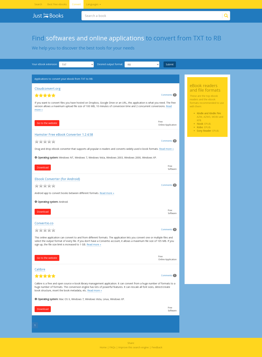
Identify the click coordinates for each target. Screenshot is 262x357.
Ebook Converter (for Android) (57, 179)
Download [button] (43, 167)
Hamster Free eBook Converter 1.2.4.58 (64, 134)
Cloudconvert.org (48, 88)
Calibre (40, 269)
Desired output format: (110, 64)
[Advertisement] (207, 156)
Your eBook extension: (44, 64)
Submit (170, 64)
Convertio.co (44, 223)
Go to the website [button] (47, 123)
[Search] (221, 15)
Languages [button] (93, 4)
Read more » (166, 148)
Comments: (169, 94)
